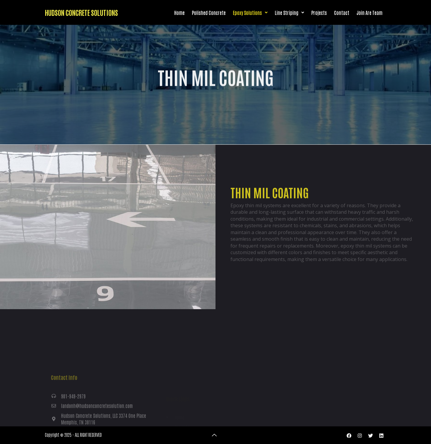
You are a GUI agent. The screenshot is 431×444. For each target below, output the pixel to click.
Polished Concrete (209, 13)
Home (179, 13)
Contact (341, 13)
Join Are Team (369, 13)
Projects (319, 13)
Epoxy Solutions (250, 13)
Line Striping (289, 13)
